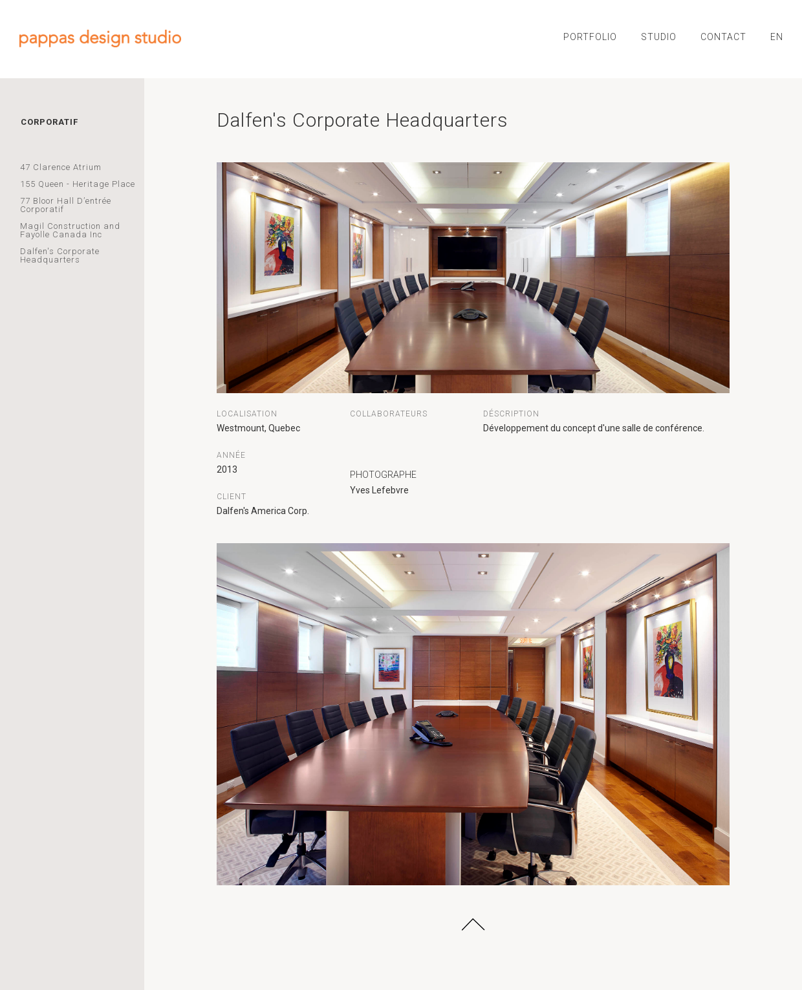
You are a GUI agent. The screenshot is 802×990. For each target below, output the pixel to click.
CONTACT (723, 37)
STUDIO (659, 37)
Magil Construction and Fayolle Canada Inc (70, 230)
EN (776, 37)
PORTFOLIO (590, 37)
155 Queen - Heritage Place (77, 184)
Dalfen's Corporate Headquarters (60, 255)
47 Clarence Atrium (61, 167)
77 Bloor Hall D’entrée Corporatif (65, 205)
